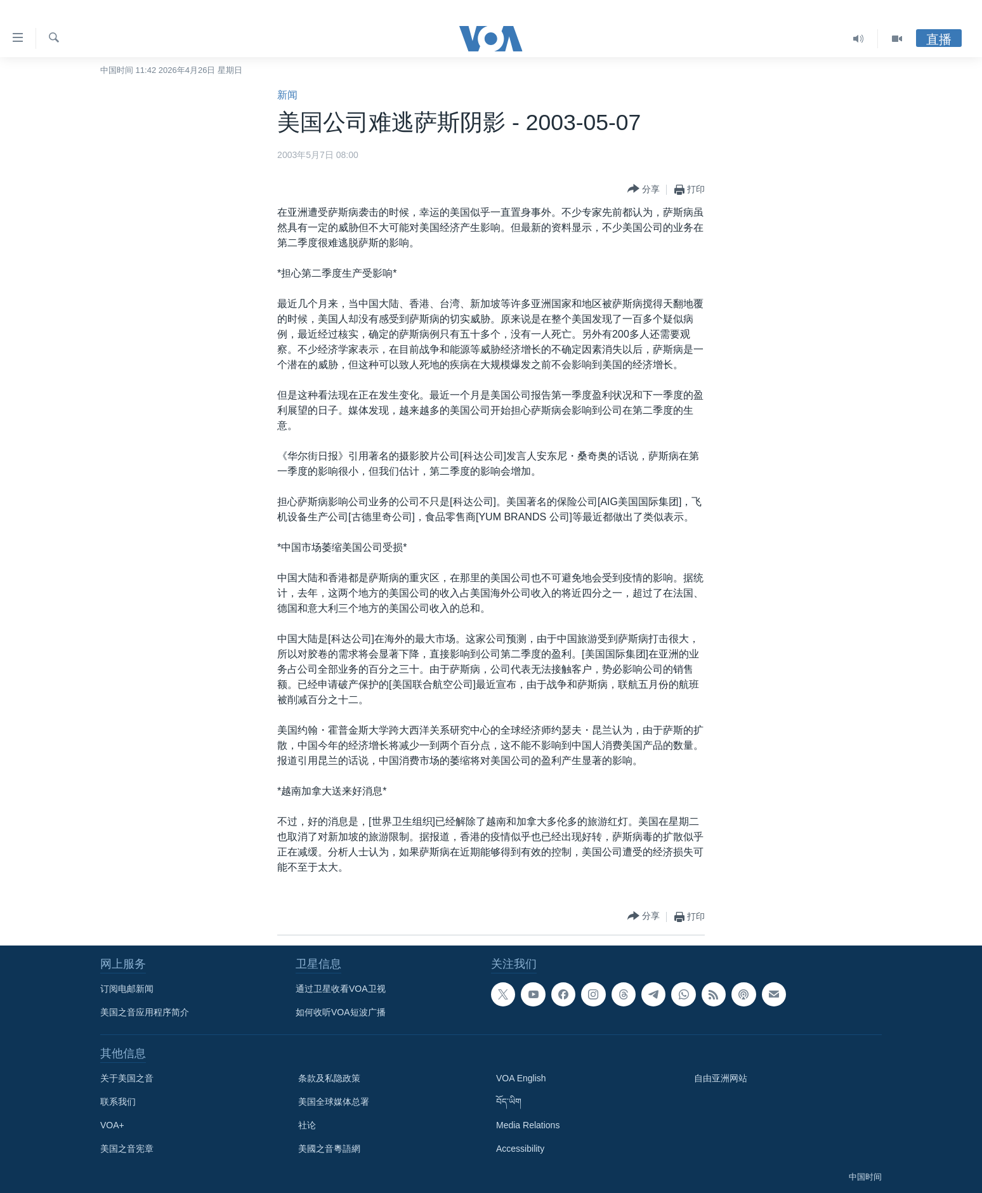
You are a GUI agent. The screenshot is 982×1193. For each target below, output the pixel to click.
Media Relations (528, 1125)
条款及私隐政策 (329, 1078)
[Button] (643, 189)
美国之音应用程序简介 (144, 1012)
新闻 (287, 94)
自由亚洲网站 (720, 1078)
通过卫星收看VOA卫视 (341, 989)
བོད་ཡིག (508, 1102)
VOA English (521, 1078)
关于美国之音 (127, 1078)
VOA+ (112, 1125)
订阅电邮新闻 (127, 989)
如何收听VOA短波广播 (341, 1012)
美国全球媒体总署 (333, 1102)
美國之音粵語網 (329, 1149)
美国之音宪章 (127, 1149)
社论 (307, 1125)
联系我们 (118, 1102)
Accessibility (520, 1149)
